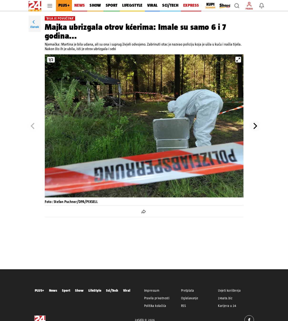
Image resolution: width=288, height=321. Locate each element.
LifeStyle (94, 290)
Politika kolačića (155, 306)
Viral (127, 290)
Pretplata (187, 290)
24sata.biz (225, 298)
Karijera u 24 (227, 306)
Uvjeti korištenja (229, 290)
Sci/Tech (112, 290)
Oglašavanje (189, 298)
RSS (183, 306)
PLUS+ (39, 290)
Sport (66, 290)
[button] (237, 5)
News (53, 290)
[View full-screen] (238, 59)
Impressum (152, 290)
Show (79, 290)
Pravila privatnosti (157, 298)
